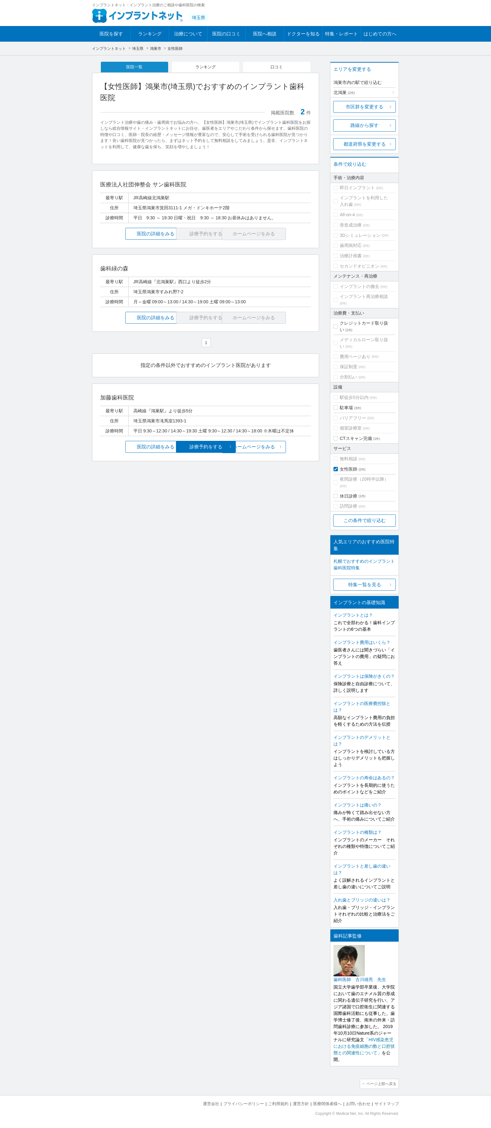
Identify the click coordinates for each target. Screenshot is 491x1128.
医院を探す (111, 33)
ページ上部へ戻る (381, 1083)
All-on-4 (347, 214)
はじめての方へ (380, 33)
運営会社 (211, 1103)
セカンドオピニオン (359, 266)
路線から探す (364, 125)
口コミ (276, 67)
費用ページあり (355, 356)
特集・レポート (341, 33)
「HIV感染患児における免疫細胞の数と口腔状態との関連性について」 (364, 1046)
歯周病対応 (351, 245)
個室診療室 (351, 428)
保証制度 (348, 366)
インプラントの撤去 (359, 286)
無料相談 (348, 458)
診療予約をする (205, 447)
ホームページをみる (276, 447)
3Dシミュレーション (360, 235)
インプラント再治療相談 (364, 296)
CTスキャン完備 (356, 438)
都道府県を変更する (365, 144)
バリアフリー (353, 417)
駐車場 (346, 407)
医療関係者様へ (327, 1103)
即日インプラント (357, 187)
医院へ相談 (265, 33)
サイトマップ (387, 1103)
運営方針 (301, 1103)
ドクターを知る (303, 33)
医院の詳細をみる (135, 234)
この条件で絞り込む (365, 520)
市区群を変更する (364, 106)
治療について (188, 33)
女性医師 (348, 469)
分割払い (348, 376)
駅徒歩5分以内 (354, 397)
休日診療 (348, 496)
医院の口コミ (226, 33)
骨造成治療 (351, 224)
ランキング (150, 33)
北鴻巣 (344, 92)
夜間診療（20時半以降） (364, 479)
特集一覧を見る (364, 584)
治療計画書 (351, 255)
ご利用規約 (278, 1103)
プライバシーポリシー (243, 1103)
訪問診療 (348, 506)
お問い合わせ (358, 1103)
